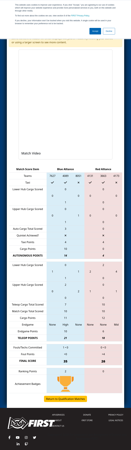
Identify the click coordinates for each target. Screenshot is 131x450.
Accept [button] (95, 31)
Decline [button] (109, 31)
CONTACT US (58, 426)
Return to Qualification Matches (65, 399)
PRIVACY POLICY (115, 414)
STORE (87, 420)
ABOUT (58, 420)
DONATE (87, 414)
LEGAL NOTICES (116, 420)
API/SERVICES (58, 414)
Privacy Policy (80, 16)
